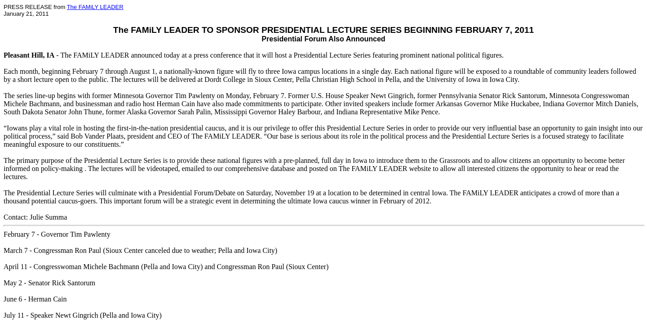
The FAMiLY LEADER (95, 7)
